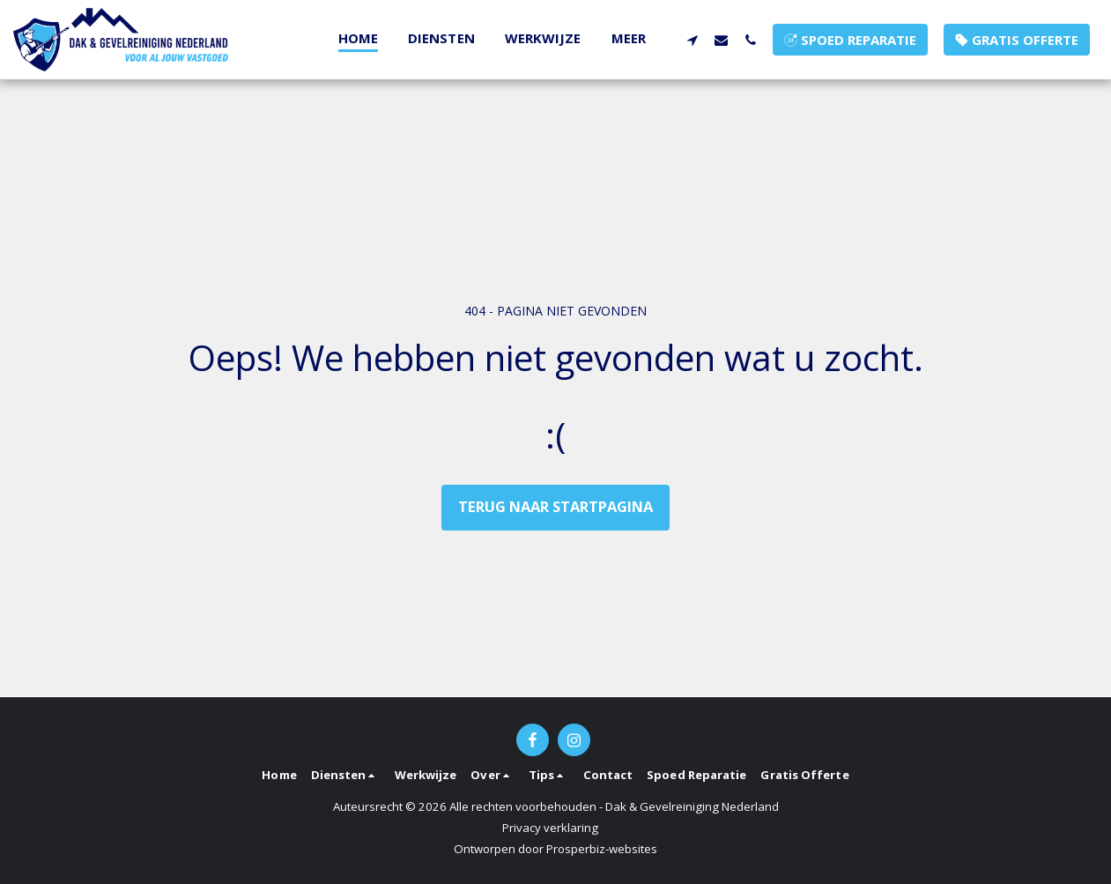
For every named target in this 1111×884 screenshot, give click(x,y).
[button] (692, 40)
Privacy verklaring (550, 828)
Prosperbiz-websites (601, 849)
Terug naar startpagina (555, 506)
